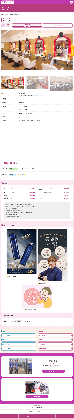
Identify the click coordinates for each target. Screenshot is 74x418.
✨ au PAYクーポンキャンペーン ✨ (28, 168)
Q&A (65, 417)
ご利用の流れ (5, 344)
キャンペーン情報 (57, 25)
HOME (2, 14)
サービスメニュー (6, 335)
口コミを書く (42, 321)
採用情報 (72, 51)
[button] (2, 52)
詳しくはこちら (53, 371)
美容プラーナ (7, 14)
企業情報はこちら (37, 397)
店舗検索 (12, 14)
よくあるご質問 (6, 348)
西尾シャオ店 (16, 14)
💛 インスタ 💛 (22, 174)
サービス (9, 417)
